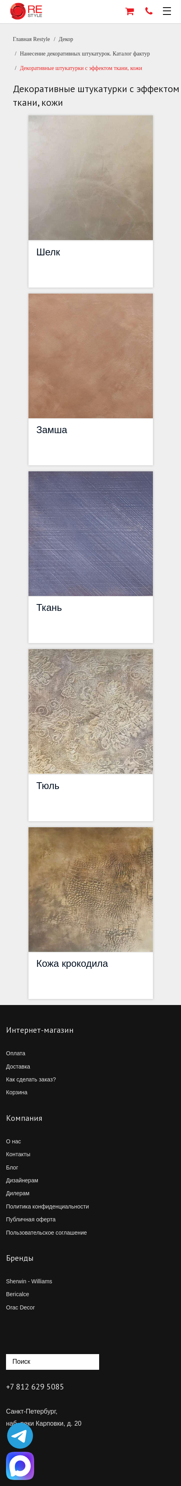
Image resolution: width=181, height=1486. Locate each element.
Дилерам (17, 1193)
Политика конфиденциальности (47, 1206)
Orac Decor (20, 1307)
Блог (12, 1167)
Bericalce (17, 1294)
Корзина (16, 1092)
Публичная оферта (31, 1219)
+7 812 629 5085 (35, 1386)
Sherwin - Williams (29, 1281)
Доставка (18, 1066)
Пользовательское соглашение (46, 1232)
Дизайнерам (22, 1180)
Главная (31, 39)
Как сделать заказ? (31, 1079)
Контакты (18, 1154)
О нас (13, 1141)
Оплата (15, 1053)
